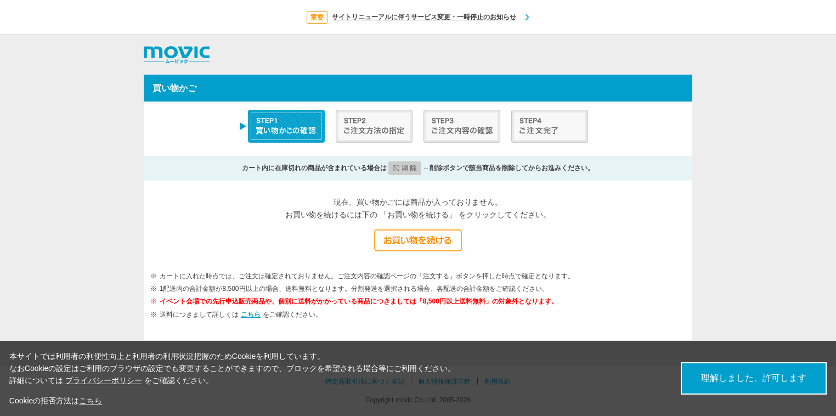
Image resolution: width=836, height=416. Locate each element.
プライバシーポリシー (103, 380)
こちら (251, 314)
